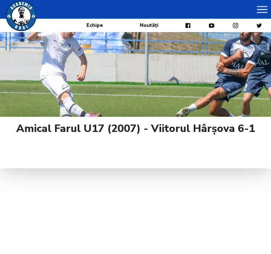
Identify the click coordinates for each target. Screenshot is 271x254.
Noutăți (149, 25)
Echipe (94, 25)
